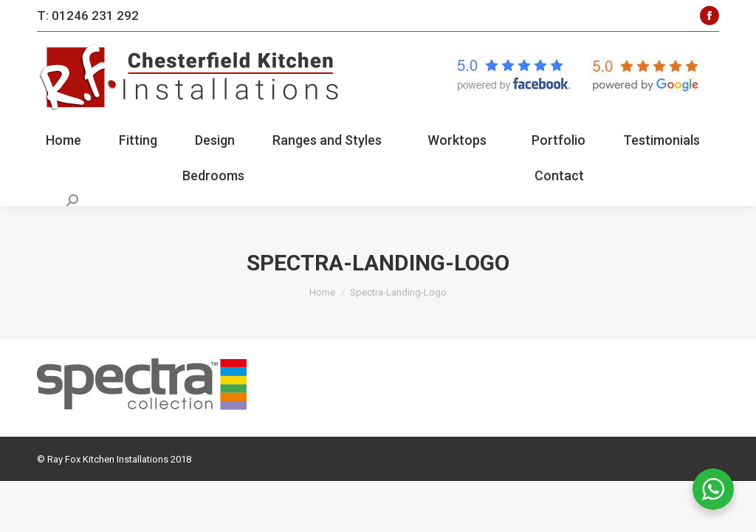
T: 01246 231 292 (88, 15)
